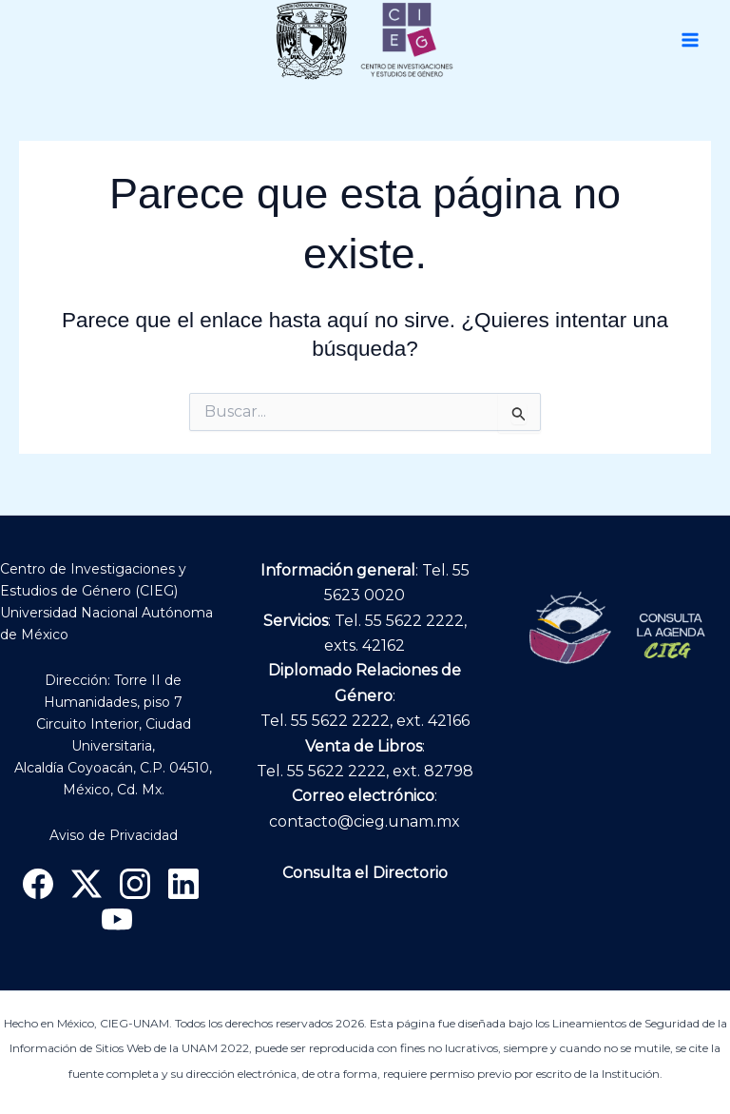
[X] (86, 884)
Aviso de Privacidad (113, 835)
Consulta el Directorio (365, 873)
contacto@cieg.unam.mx (364, 821)
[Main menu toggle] (690, 40)
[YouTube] (117, 920)
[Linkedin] (183, 884)
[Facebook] (38, 884)
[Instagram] (135, 884)
